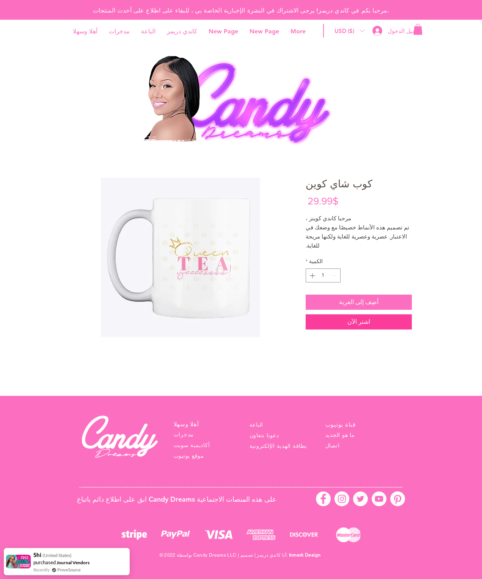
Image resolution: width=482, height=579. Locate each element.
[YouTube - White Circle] (379, 498)
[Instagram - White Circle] (341, 498)
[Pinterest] (397, 498)
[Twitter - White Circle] (360, 498)
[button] (350, 30)
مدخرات (184, 435)
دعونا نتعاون (264, 435)
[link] (417, 29)
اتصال (332, 445)
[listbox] (350, 30)
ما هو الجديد (340, 435)
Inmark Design (305, 555)
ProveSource (69, 569)
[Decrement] (334, 275)
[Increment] (311, 275)
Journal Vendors (73, 562)
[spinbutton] (323, 275)
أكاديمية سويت (192, 445)
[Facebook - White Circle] (323, 498)
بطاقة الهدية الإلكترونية (278, 446)
